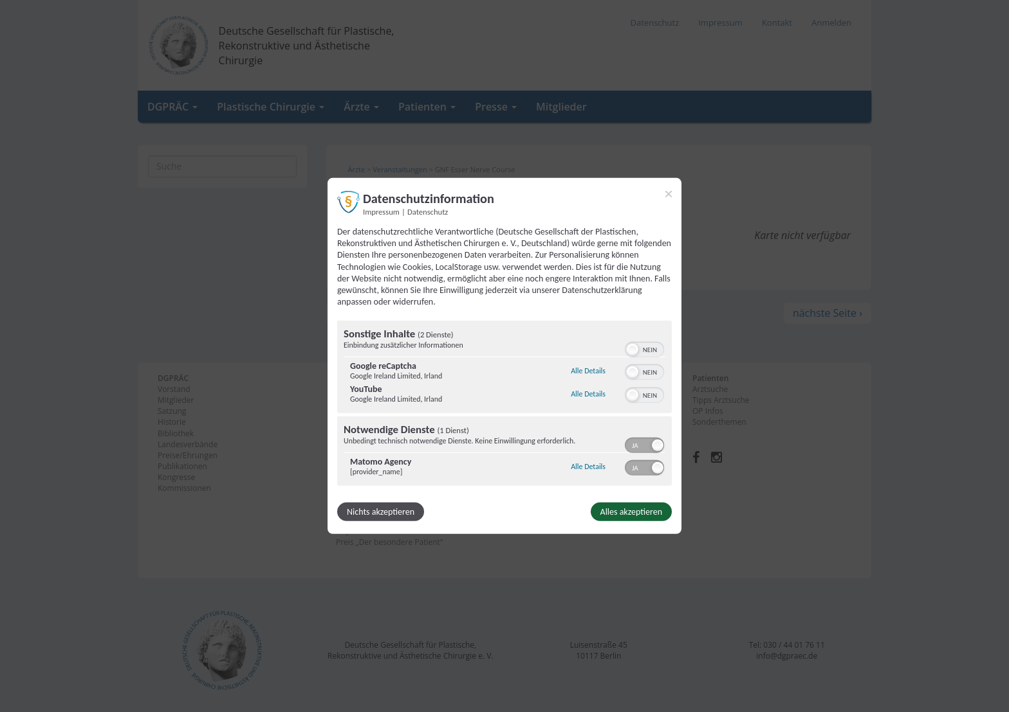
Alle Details (588, 370)
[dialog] (504, 356)
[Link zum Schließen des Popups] (668, 194)
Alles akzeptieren (631, 511)
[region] (504, 405)
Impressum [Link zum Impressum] (381, 212)
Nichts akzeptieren (380, 511)
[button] (632, 349)
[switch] (644, 348)
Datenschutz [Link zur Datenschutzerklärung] (427, 212)
